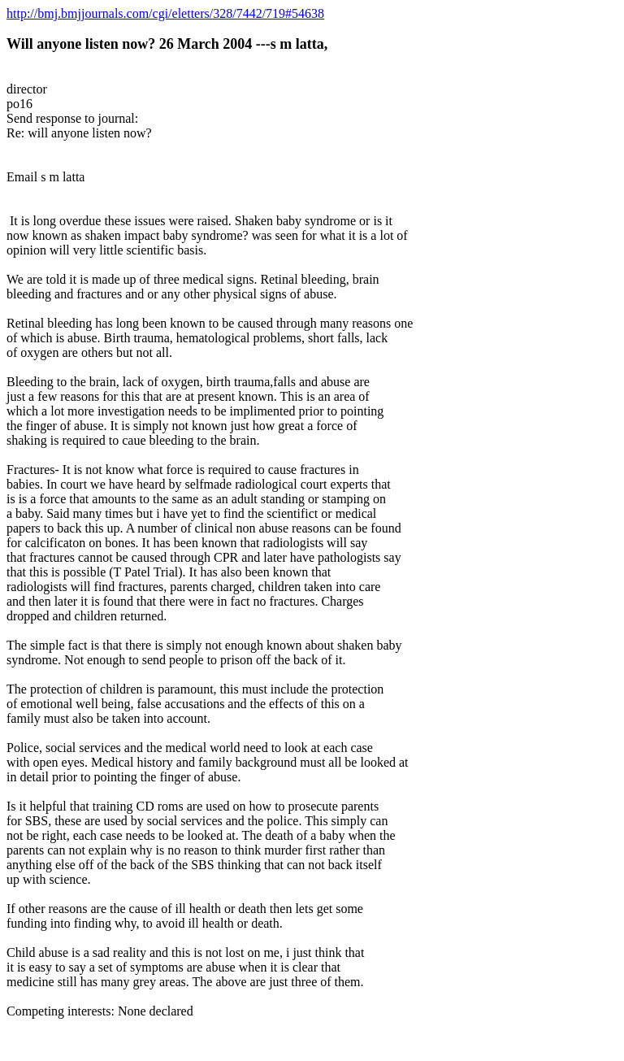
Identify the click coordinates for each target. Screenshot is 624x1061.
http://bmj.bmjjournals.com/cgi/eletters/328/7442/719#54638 (165, 13)
